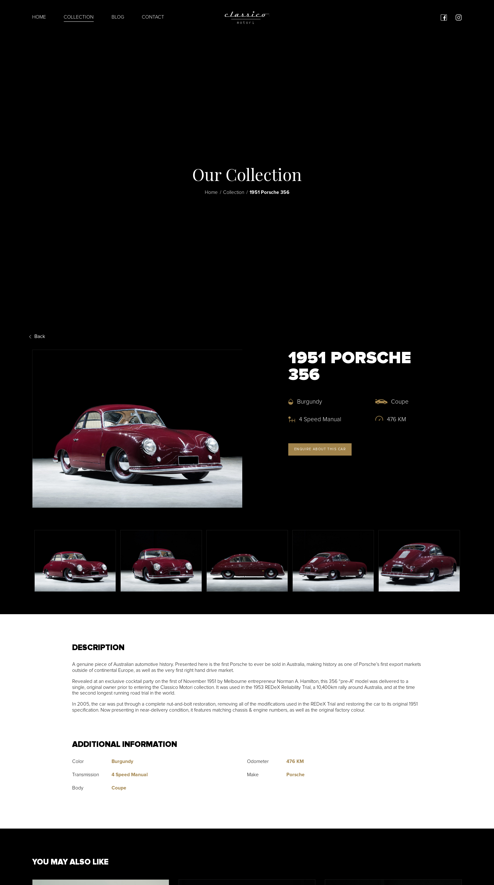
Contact (153, 17)
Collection (79, 17)
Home (39, 17)
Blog (118, 17)
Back (38, 336)
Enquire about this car (319, 449)
